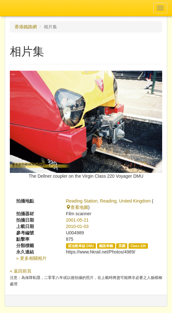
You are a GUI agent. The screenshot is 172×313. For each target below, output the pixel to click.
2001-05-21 (77, 220)
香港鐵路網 (26, 26)
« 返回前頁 (20, 271)
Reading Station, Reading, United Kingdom (108, 200)
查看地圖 (77, 207)
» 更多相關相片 (31, 258)
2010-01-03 (77, 226)
